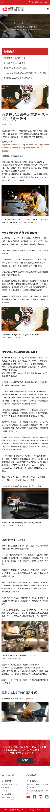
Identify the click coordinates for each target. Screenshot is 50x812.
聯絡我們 (25, 760)
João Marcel (13, 525)
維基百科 (14, 376)
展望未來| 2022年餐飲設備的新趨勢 (18, 78)
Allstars (41, 810)
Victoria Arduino (31, 222)
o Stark (21, 525)
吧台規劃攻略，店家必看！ (14, 63)
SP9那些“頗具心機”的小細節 (15, 68)
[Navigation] (47, 9)
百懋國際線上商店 (31, 699)
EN (5, 2)
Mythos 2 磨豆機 (9, 610)
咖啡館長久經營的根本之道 (14, 58)
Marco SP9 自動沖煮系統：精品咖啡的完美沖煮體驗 (25, 73)
